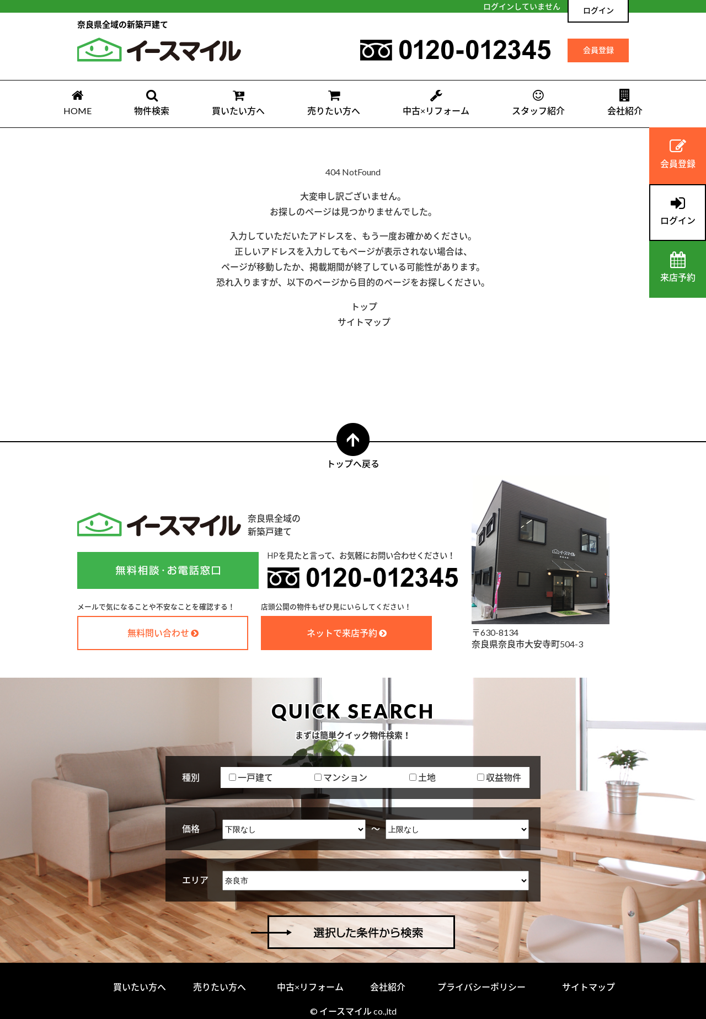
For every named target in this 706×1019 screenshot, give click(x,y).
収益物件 (499, 777)
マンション (340, 777)
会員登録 (598, 50)
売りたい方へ (333, 102)
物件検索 (151, 102)
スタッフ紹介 (538, 102)
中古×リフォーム (436, 102)
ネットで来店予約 (342, 633)
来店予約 (677, 266)
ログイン (598, 10)
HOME (77, 102)
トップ (364, 306)
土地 (422, 777)
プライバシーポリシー (481, 987)
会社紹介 (625, 102)
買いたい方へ (238, 102)
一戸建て (251, 777)
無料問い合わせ (158, 633)
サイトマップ (364, 322)
